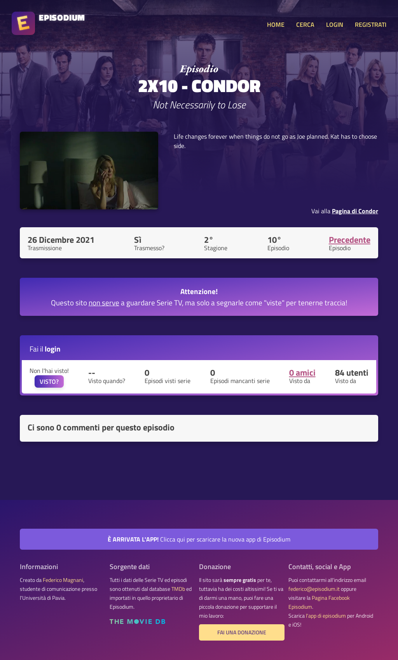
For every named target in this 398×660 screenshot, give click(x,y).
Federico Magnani (63, 580)
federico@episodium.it (314, 589)
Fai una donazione (241, 632)
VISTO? (49, 381)
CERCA (305, 24)
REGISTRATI (370, 24)
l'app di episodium (326, 615)
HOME (276, 24)
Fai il (45, 348)
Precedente (349, 239)
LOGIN (334, 24)
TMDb (178, 589)
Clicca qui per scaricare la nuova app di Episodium (199, 539)
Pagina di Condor (355, 211)
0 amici (302, 372)
